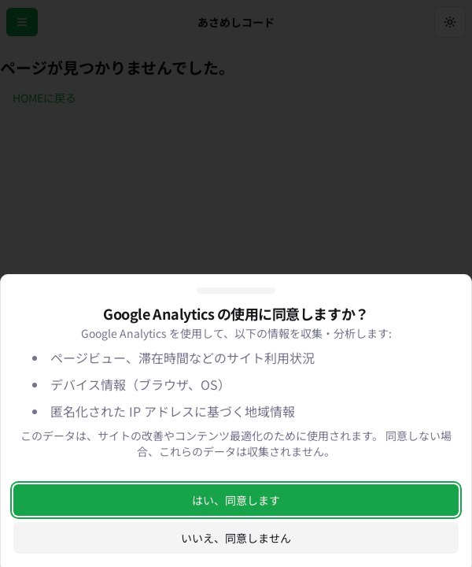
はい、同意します (236, 500)
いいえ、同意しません (236, 538)
